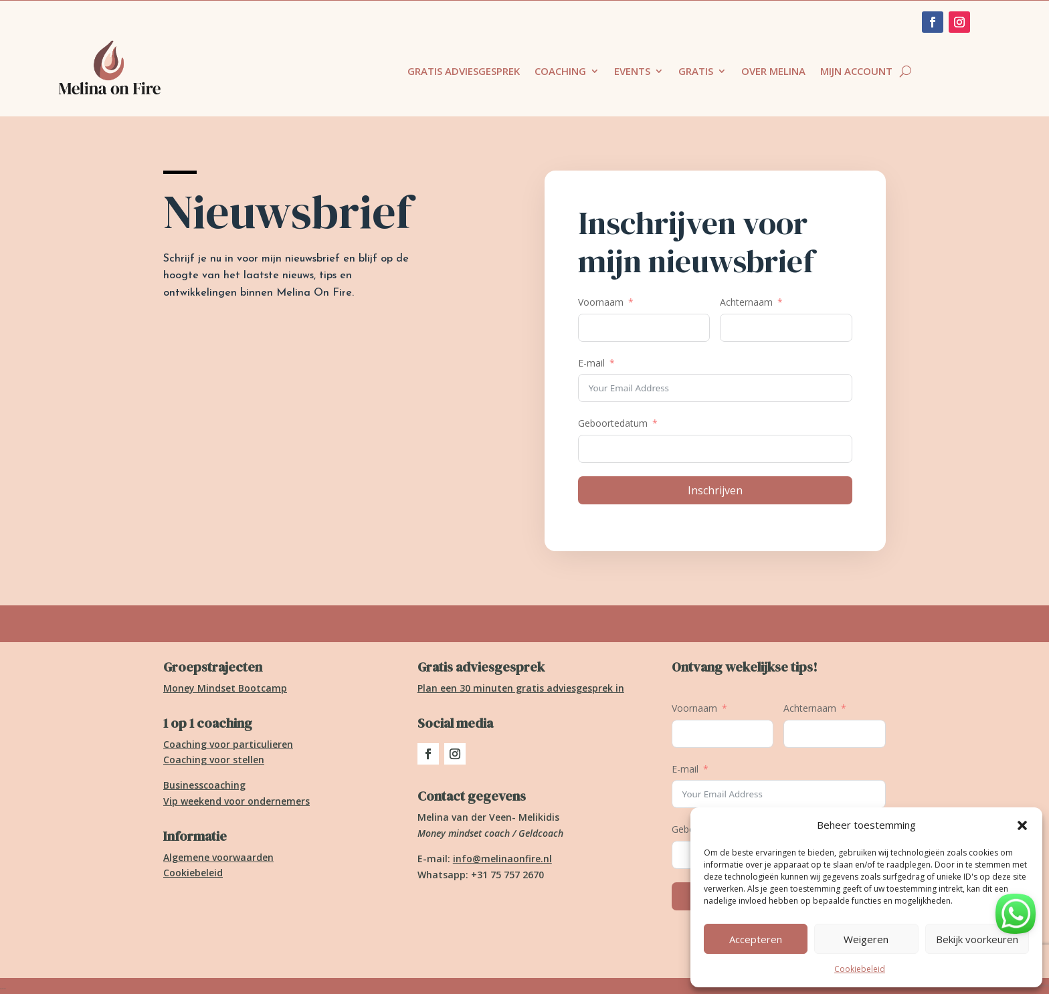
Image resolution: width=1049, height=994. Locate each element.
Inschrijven (715, 490)
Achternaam (746, 302)
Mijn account (856, 72)
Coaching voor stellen (213, 759)
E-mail (591, 363)
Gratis (695, 72)
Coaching (560, 72)
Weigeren (866, 939)
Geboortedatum (613, 423)
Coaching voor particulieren (228, 744)
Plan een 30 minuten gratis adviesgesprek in (520, 688)
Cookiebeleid (859, 969)
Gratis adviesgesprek (463, 72)
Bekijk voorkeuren (977, 939)
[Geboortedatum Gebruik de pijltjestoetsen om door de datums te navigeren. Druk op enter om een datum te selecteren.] (715, 449)
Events (632, 72)
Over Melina (773, 72)
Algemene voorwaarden (218, 857)
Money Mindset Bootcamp (225, 688)
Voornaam (601, 302)
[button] (1022, 825)
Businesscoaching (204, 785)
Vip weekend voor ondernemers (236, 801)
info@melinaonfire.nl (502, 858)
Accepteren (755, 939)
